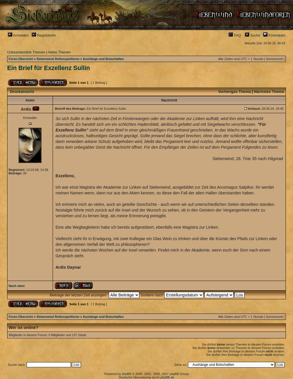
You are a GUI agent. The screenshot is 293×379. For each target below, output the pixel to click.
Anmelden (18, 35)
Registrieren (43, 35)
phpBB (126, 374)
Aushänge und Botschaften (103, 59)
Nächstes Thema (269, 91)
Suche (252, 35)
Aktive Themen (59, 52)
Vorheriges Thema (234, 91)
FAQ (234, 35)
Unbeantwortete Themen (26, 52)
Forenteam (274, 35)
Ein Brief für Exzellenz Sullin (48, 68)
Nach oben (17, 286)
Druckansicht (22, 91)
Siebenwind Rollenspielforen (57, 59)
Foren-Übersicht (21, 59)
